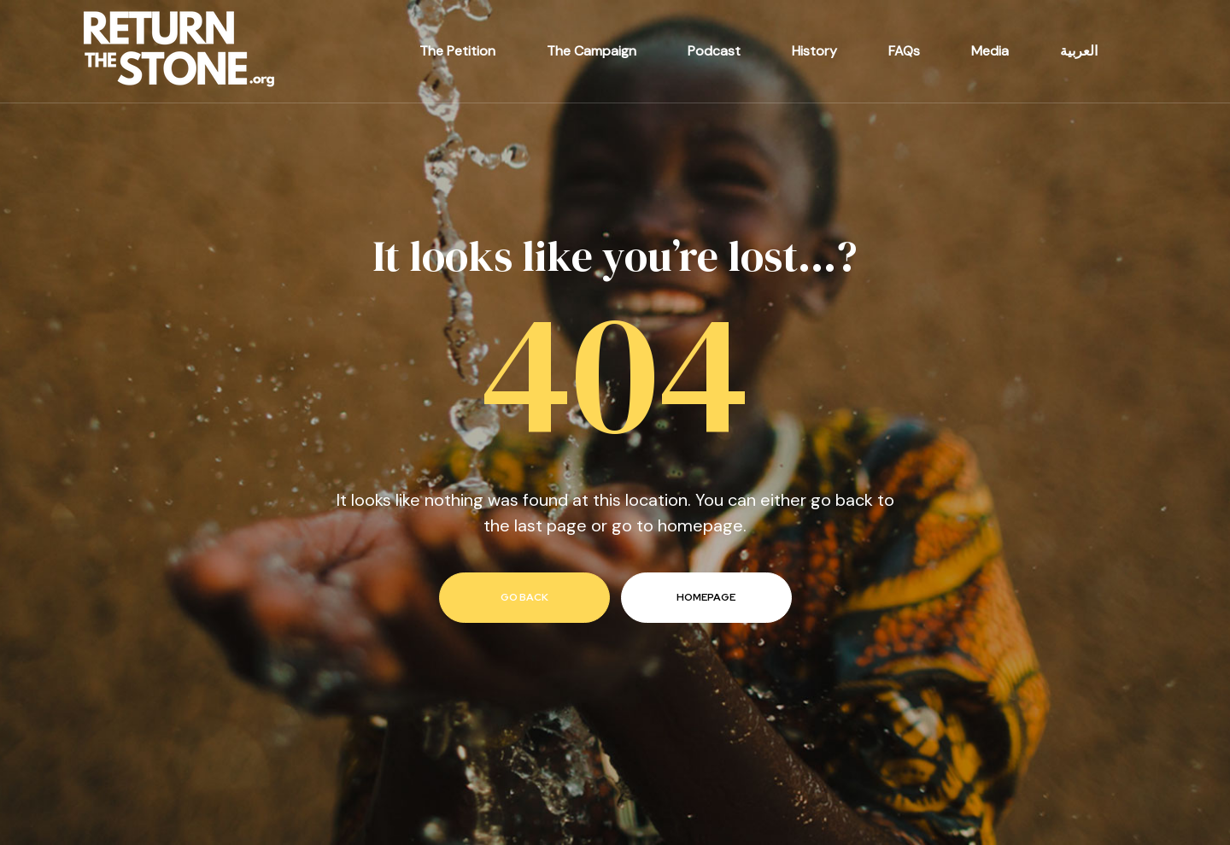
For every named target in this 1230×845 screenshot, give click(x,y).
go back (524, 597)
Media (990, 51)
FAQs (904, 51)
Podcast (714, 51)
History (814, 51)
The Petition (457, 51)
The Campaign (591, 51)
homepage (705, 597)
